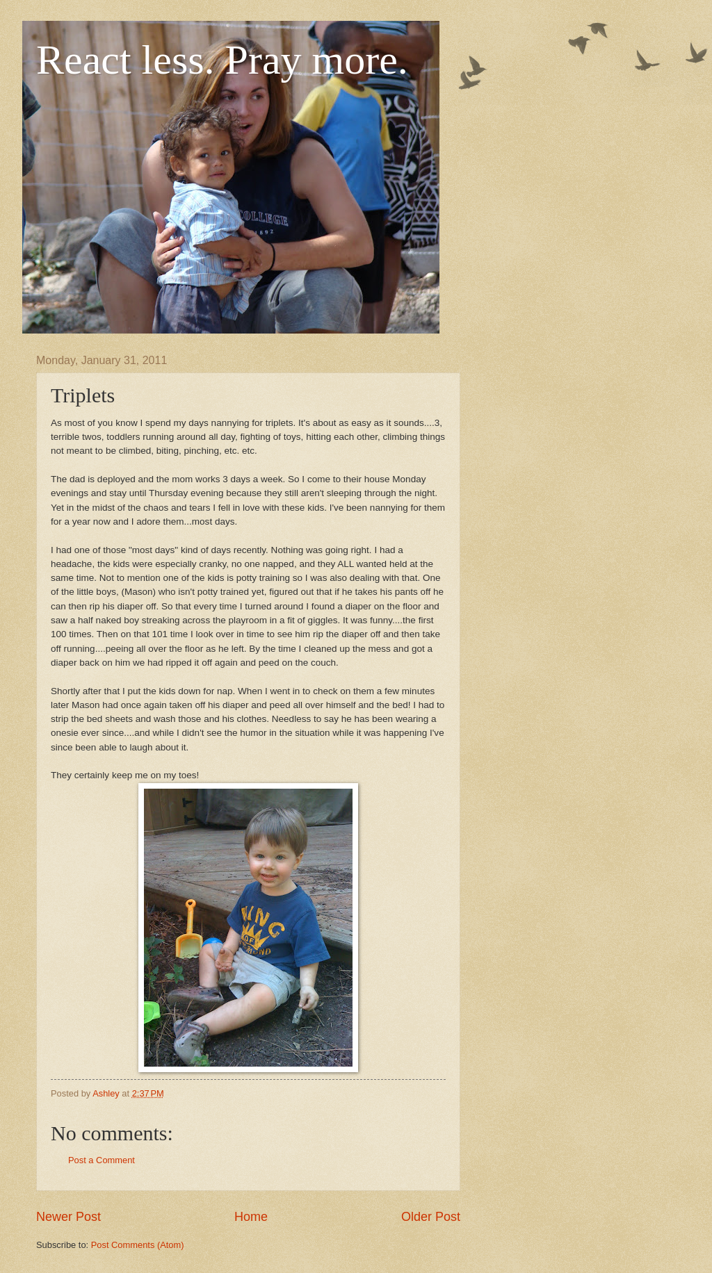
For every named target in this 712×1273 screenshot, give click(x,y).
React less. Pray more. (222, 60)
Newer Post (68, 1217)
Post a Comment (101, 1160)
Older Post (430, 1217)
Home (251, 1217)
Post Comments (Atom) (137, 1245)
